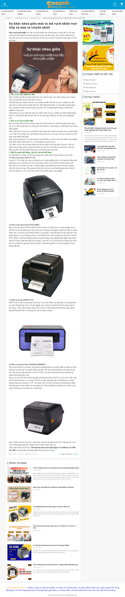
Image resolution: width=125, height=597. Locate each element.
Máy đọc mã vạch (91, 84)
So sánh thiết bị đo (117, 12)
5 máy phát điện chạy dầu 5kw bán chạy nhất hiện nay (106, 147)
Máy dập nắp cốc (91, 87)
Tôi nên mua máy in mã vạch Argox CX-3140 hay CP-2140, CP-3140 (54, 527)
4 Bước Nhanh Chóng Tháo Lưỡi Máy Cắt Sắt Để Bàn (106, 158)
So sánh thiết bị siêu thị (88, 12)
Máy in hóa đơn (91, 80)
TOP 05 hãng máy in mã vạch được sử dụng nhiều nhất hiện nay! (55, 565)
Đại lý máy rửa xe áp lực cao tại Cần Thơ (107, 169)
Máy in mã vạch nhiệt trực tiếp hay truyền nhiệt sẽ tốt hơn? (53, 487)
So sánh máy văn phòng (42, 12)
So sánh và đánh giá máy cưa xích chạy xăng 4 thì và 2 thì (107, 179)
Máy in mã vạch (91, 91)
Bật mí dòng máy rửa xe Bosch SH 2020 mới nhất (105, 190)
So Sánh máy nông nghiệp (24, 12)
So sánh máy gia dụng (59, 12)
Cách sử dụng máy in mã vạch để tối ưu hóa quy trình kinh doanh (56, 468)
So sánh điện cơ (103, 12)
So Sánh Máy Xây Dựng (7, 12)
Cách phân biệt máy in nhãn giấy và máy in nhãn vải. (51, 506)
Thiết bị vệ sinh (73, 12)
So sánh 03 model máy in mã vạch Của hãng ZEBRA (51, 545)
